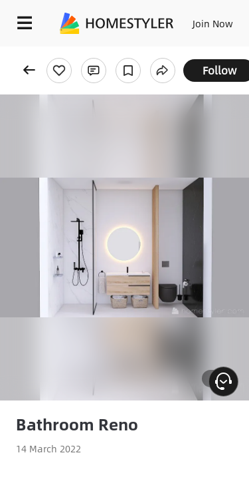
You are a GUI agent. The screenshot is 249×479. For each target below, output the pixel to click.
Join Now (213, 23)
